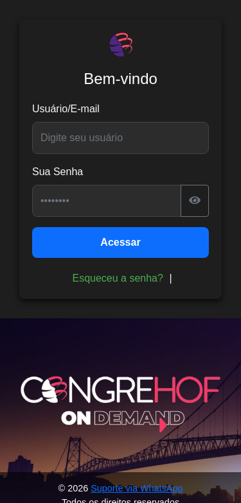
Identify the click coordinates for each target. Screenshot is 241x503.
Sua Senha (57, 171)
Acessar (120, 242)
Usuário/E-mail (66, 108)
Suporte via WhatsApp (137, 488)
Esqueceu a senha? (117, 278)
